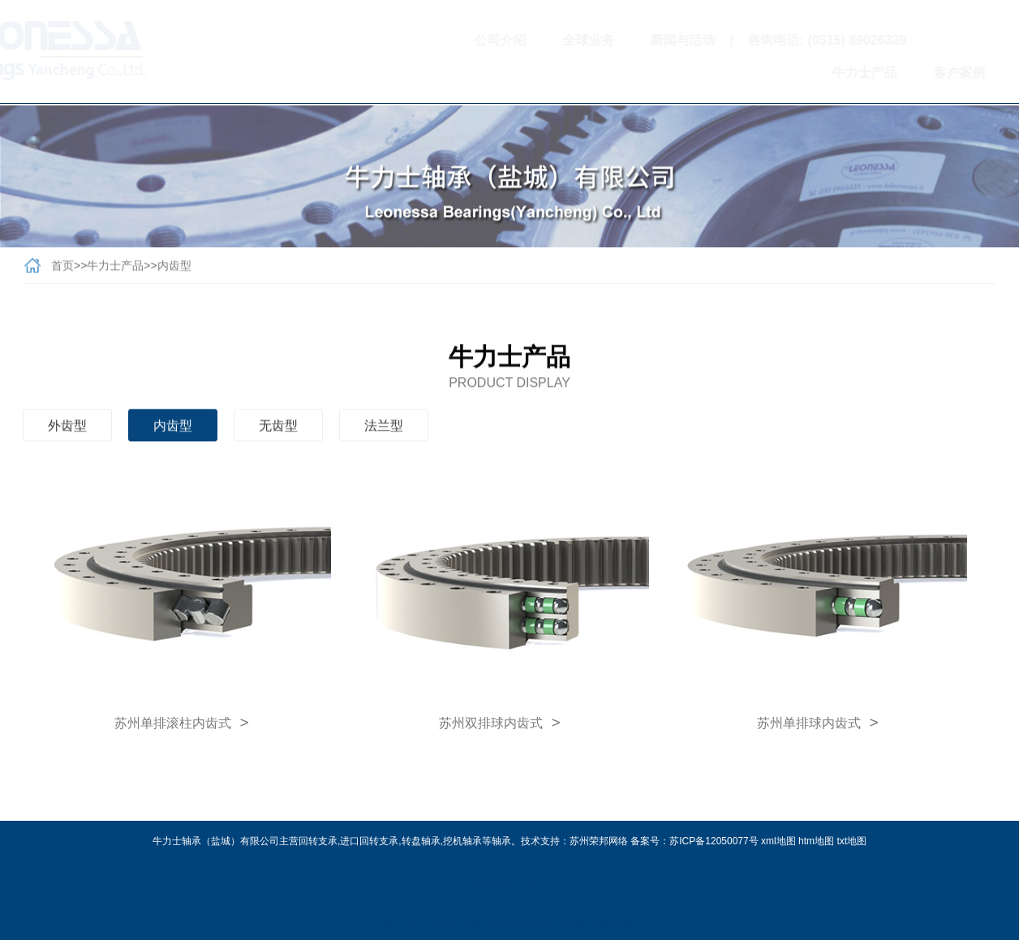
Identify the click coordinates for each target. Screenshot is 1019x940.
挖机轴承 (462, 841)
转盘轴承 (421, 841)
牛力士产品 (793, 72)
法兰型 (383, 429)
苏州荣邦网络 (599, 841)
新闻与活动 (612, 40)
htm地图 (816, 841)
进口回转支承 (369, 841)
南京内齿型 (458, 922)
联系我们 (976, 72)
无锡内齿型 (509, 922)
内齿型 (174, 269)
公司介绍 (430, 40)
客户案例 (888, 72)
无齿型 (278, 429)
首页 (62, 269)
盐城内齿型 (612, 922)
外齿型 (67, 429)
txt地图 (851, 841)
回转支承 (318, 841)
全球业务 (518, 40)
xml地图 (778, 841)
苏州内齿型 (560, 922)
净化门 (531, 881)
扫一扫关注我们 (944, 40)
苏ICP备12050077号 (713, 841)
